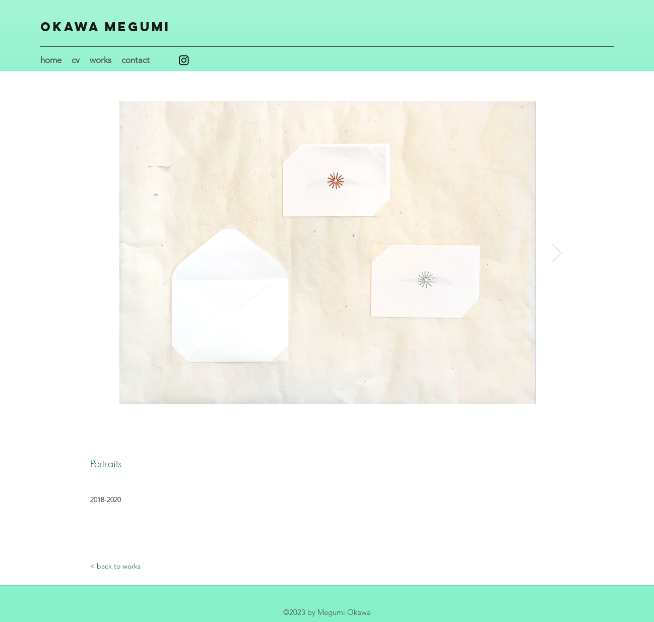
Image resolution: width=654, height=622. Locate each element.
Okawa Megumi (105, 27)
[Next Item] (557, 253)
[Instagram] (183, 60)
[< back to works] (115, 566)
